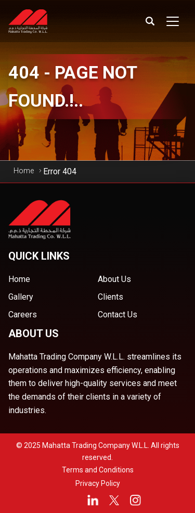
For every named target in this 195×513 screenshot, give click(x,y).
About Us (114, 279)
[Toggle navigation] (173, 21)
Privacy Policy (97, 483)
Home (24, 170)
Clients (110, 297)
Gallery (20, 297)
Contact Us (117, 314)
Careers (22, 314)
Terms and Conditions (98, 470)
